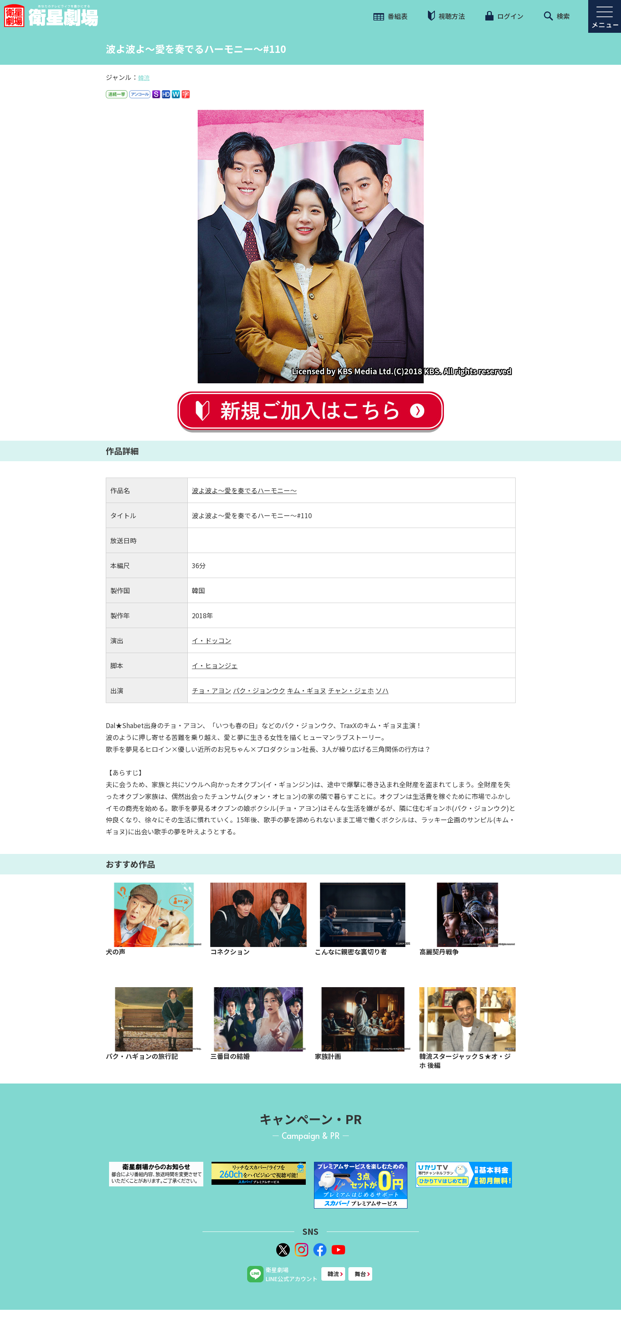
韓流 (144, 77)
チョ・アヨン (211, 690)
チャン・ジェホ (351, 690)
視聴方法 (446, 16)
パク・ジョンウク (259, 690)
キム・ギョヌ (306, 690)
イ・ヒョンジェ (215, 665)
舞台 (360, 1274)
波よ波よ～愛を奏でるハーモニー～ (244, 490)
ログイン (504, 16)
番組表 (390, 16)
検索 (557, 16)
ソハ (382, 690)
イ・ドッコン (211, 640)
